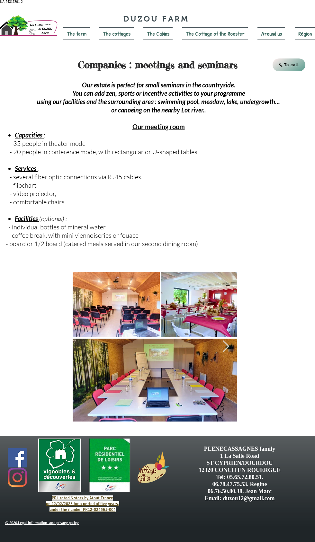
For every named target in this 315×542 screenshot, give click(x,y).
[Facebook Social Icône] (17, 457)
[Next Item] (226, 346)
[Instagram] (17, 477)
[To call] (289, 64)
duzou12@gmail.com (248, 498)
